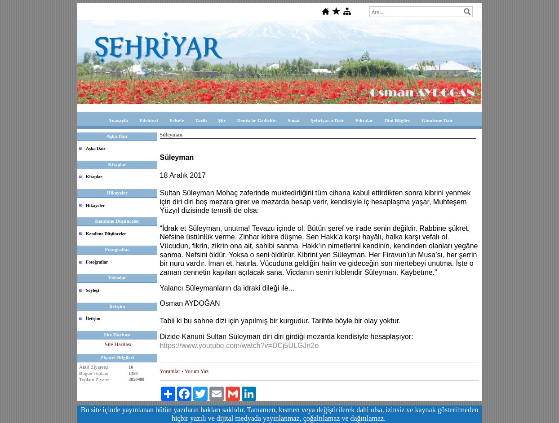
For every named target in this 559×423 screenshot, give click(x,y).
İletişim (93, 318)
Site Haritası (118, 344)
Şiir (222, 120)
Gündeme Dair (437, 120)
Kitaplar (94, 176)
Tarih (201, 120)
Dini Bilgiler (397, 120)
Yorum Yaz (197, 371)
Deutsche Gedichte (256, 120)
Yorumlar (170, 371)
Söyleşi (92, 290)
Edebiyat (148, 120)
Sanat (294, 120)
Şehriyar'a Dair (327, 120)
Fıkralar (364, 120)
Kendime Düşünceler (106, 233)
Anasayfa (118, 120)
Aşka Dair (96, 148)
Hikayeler (95, 205)
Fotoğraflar (97, 262)
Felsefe (176, 120)
